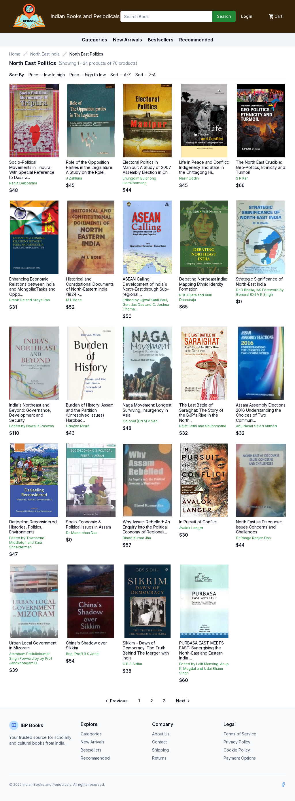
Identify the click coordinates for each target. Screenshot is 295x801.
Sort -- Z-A (145, 74)
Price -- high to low (87, 74)
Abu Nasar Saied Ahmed (256, 426)
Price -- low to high (47, 74)
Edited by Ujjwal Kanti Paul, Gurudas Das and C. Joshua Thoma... (146, 304)
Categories (94, 40)
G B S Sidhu (132, 664)
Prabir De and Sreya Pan (29, 300)
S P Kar (242, 178)
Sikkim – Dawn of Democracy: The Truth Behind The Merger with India (146, 650)
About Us (160, 733)
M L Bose (74, 300)
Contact (159, 741)
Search (224, 16)
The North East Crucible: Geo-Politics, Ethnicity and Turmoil (260, 167)
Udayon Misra (77, 426)
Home (14, 54)
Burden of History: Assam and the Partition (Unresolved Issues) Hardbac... (90, 413)
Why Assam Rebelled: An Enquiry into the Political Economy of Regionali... (146, 526)
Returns (159, 758)
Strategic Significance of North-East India (259, 281)
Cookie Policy (237, 749)
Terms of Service (240, 733)
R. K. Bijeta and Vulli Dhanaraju (195, 297)
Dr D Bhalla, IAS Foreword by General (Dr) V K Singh (260, 292)
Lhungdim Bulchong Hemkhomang (139, 180)
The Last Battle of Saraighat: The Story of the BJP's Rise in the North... (201, 413)
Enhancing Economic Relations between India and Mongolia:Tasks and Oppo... (32, 286)
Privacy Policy (237, 741)
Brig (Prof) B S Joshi (82, 654)
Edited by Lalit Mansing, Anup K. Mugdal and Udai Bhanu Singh (204, 668)
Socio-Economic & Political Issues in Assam (88, 524)
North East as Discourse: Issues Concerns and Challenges (259, 526)
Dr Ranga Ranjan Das (253, 538)
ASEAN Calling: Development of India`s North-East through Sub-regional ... (146, 286)
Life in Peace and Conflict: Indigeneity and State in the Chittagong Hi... (204, 167)
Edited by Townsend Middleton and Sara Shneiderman (26, 542)
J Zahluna (74, 178)
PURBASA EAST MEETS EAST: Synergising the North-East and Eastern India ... (201, 650)
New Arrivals (92, 741)
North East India (45, 54)
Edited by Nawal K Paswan (31, 426)
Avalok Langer (191, 528)
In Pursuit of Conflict (198, 521)
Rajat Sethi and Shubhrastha (202, 426)
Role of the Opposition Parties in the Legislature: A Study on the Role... (89, 167)
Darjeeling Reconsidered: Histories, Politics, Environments (33, 526)
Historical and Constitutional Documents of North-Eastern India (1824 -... (90, 286)
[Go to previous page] (116, 701)
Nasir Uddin (189, 178)
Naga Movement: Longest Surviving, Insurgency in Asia (147, 410)
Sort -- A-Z (120, 74)
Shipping (160, 749)
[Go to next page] (182, 701)
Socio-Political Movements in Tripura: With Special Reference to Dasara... (31, 170)
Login (246, 16)
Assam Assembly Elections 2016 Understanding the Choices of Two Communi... (260, 413)
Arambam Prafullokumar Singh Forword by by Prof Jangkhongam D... (30, 658)
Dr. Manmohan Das (81, 533)
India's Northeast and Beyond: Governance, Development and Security (30, 413)
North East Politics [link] (86, 54)
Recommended (95, 758)
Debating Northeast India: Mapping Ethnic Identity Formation (203, 283)
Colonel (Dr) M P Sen (140, 421)
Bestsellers (91, 749)
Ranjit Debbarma (23, 183)
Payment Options (240, 758)
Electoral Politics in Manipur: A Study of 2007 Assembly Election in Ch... (147, 167)
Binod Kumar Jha (137, 538)
